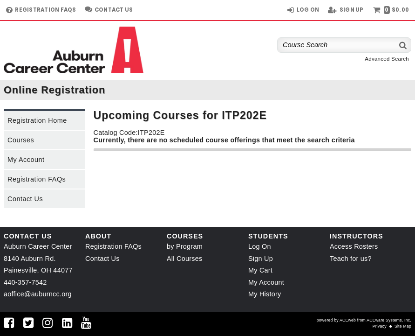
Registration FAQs (36, 179)
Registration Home (37, 120)
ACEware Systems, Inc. (389, 320)
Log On (259, 246)
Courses (20, 140)
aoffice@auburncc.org (38, 294)
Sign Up (260, 258)
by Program (185, 246)
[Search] (403, 45)
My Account (25, 159)
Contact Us (25, 199)
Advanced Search (387, 59)
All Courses (184, 258)
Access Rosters (354, 246)
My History (264, 294)
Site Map (403, 326)
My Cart (260, 270)
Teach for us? (351, 258)
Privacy (380, 326)
